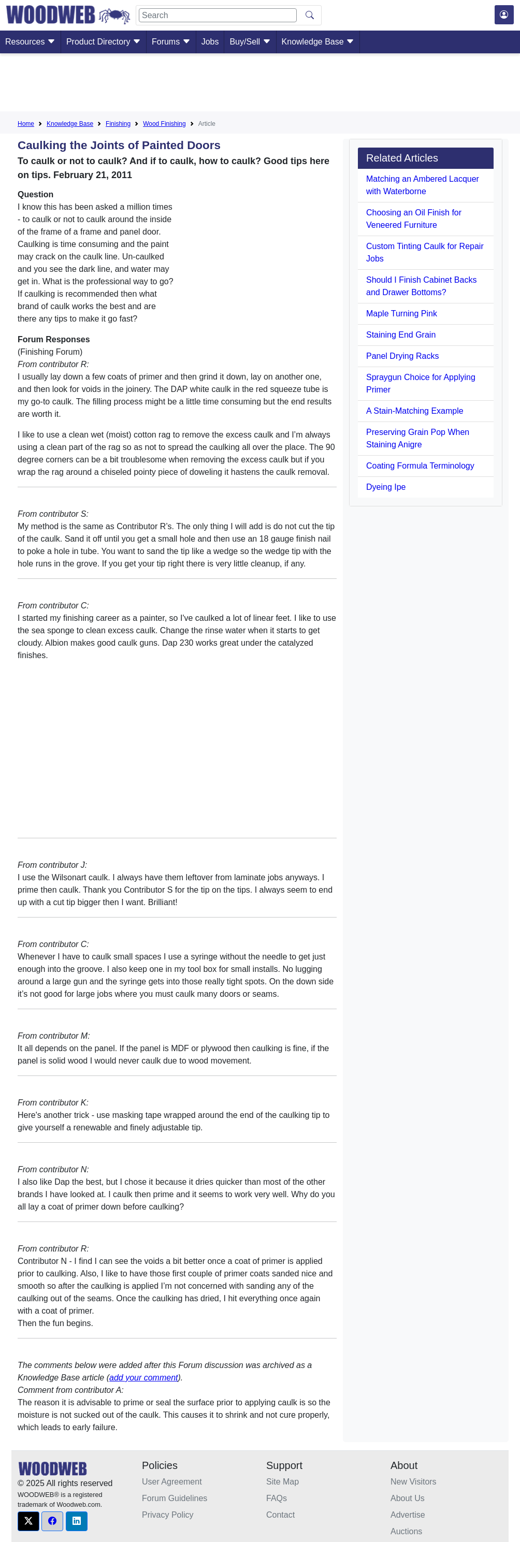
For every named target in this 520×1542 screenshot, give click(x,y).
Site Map (282, 1481)
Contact (280, 1514)
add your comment (143, 1377)
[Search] (218, 15)
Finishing (118, 123)
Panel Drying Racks (402, 356)
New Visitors (414, 1481)
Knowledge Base (318, 41)
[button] (28, 1521)
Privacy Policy (168, 1514)
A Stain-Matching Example (415, 410)
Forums (171, 41)
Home (26, 123)
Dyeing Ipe (386, 487)
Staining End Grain (401, 334)
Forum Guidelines (174, 1498)
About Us (408, 1498)
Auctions (406, 1531)
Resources (30, 41)
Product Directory (103, 41)
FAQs (276, 1498)
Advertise (408, 1514)
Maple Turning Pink (401, 313)
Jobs (210, 41)
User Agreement (172, 1481)
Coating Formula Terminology (420, 465)
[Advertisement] (260, 84)
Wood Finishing (164, 123)
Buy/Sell (249, 41)
